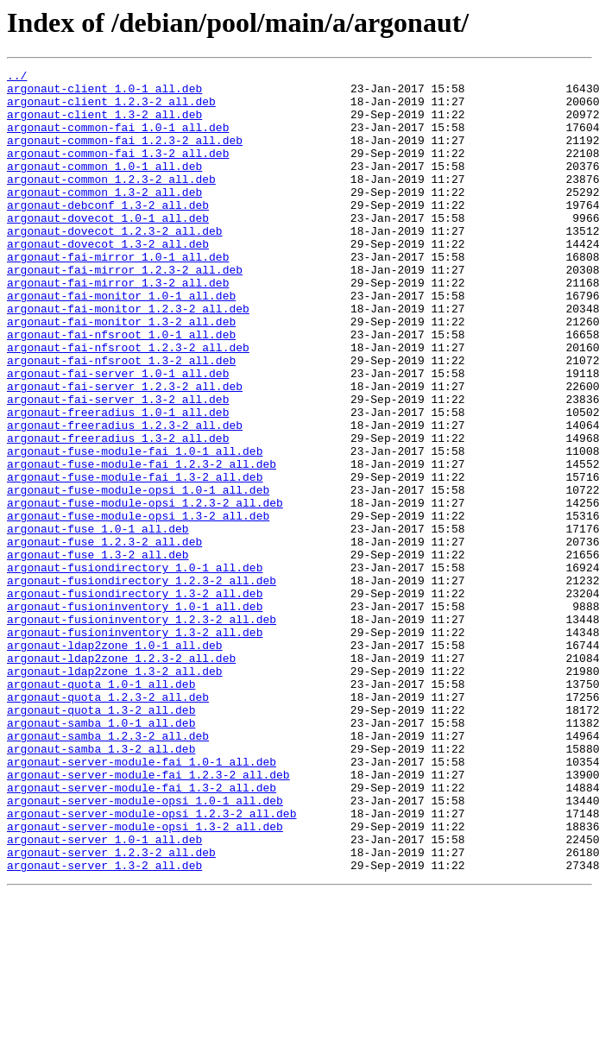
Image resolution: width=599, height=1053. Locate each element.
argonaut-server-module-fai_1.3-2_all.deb (141, 932)
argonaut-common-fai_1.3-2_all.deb (118, 171)
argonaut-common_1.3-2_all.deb (104, 217)
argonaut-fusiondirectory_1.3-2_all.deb (134, 699)
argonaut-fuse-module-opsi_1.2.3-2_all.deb (145, 590)
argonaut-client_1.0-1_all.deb (104, 93)
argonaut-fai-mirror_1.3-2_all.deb (118, 326)
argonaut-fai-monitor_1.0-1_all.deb (121, 342)
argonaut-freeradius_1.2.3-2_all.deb (125, 497)
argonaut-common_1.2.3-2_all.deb (111, 202)
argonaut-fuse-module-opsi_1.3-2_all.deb (138, 606)
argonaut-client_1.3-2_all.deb (104, 124)
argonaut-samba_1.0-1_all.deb (101, 854)
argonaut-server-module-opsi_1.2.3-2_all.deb (151, 963)
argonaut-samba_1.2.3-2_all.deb (108, 870)
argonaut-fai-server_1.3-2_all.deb (118, 466)
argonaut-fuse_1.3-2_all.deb (98, 652)
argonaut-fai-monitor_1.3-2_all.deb (121, 373)
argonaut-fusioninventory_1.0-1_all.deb (134, 714)
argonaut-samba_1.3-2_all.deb (101, 885)
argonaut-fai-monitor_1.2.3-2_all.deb (128, 357)
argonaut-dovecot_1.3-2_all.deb (108, 279)
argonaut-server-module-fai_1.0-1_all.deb (141, 901)
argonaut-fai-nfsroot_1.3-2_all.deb (121, 419)
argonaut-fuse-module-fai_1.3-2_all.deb (134, 559)
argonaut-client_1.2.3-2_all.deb (111, 109)
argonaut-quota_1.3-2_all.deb (101, 839)
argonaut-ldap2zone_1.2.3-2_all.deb (121, 777)
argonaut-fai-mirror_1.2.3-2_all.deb (125, 310)
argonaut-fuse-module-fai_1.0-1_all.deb (134, 528)
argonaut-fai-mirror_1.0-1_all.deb (118, 295)
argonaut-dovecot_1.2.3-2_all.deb (115, 264)
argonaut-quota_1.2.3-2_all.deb (108, 823)
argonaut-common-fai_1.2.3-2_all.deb (125, 155)
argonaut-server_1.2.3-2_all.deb (111, 1010)
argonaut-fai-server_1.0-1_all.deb (118, 435)
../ (17, 77)
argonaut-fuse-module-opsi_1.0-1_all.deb (138, 575)
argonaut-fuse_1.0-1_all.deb (98, 621)
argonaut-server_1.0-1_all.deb (104, 994)
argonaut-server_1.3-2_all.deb (104, 1025)
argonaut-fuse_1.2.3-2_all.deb (104, 637)
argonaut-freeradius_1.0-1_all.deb (118, 481)
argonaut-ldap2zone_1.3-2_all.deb (115, 792)
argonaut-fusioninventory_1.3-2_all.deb (134, 745)
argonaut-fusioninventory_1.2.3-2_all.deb (141, 730)
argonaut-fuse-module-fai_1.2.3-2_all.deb (141, 544)
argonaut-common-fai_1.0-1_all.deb (118, 140)
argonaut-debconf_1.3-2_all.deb (108, 233)
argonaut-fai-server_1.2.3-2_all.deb (125, 450)
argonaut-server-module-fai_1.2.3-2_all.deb (148, 916)
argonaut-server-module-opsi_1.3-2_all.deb (145, 979)
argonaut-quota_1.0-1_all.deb (101, 808)
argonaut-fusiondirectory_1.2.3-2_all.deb (141, 683)
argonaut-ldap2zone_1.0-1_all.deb (115, 761)
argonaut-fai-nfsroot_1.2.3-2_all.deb (128, 404)
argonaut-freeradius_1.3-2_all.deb (118, 512)
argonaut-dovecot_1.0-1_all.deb (108, 248)
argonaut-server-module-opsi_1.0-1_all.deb (145, 947)
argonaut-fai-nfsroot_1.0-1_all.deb (121, 388)
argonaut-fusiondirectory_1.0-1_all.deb (134, 668)
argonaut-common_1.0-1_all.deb (104, 186)
